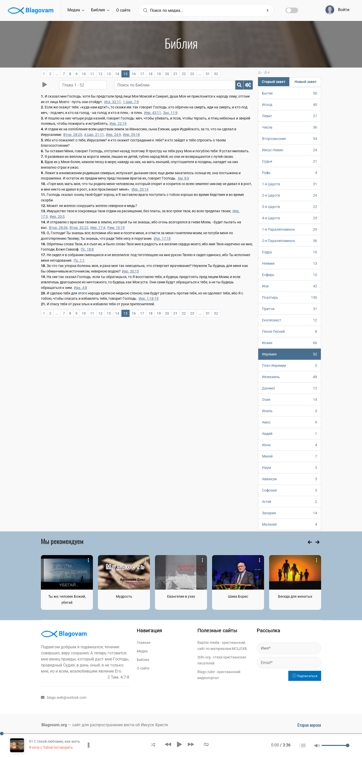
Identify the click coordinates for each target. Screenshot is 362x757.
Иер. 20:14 (140, 189)
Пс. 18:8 (87, 249)
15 (125, 74)
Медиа (75, 10)
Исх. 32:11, (113, 102)
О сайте (123, 10)
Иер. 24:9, (114, 135)
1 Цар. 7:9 (131, 102)
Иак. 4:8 (80, 288)
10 (84, 74)
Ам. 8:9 (183, 178)
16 (134, 74)
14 (117, 74)
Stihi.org (204, 657)
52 (216, 74)
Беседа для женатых (295, 596)
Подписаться (304, 676)
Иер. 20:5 (57, 217)
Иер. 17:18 (162, 238)
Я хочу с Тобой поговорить (51, 747)
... (57, 74)
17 (142, 74)
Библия (100, 10)
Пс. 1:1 (79, 260)
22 (184, 74)
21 (175, 74)
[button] (153, 744)
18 (150, 74)
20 (167, 74)
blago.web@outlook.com (63, 697)
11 (92, 74)
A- (260, 72)
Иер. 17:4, (98, 228)
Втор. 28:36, (58, 228)
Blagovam (31, 11)
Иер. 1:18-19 (149, 298)
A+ (265, 72)
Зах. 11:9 (170, 113)
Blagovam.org (54, 724)
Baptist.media (208, 642)
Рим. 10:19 (116, 228)
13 (109, 74)
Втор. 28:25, (73, 135)
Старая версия (309, 725)
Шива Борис (238, 596)
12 (100, 74)
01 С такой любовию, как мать (54, 741)
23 (192, 74)
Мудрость (124, 596)
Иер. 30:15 (130, 271)
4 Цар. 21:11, (94, 135)
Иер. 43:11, (153, 113)
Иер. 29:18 (131, 135)
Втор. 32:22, (79, 228)
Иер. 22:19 (118, 124)
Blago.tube (206, 672)
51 (208, 74)
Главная (143, 642)
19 (159, 74)
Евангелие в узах (181, 596)
